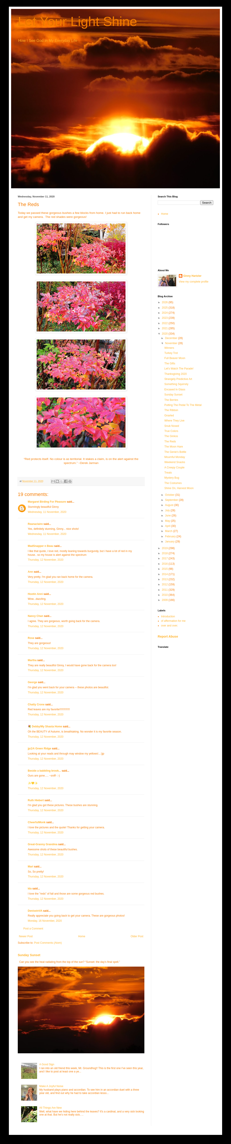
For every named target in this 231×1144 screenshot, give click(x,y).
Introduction (168, 616)
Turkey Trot (171, 353)
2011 (165, 589)
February (170, 536)
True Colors (171, 431)
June (168, 515)
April (168, 526)
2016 (165, 563)
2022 (165, 323)
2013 (165, 579)
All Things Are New (50, 1107)
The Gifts (169, 363)
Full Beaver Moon (174, 358)
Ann (30, 571)
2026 (165, 302)
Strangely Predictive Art (178, 379)
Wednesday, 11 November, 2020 (47, 512)
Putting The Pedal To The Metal (182, 405)
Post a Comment (33, 928)
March (169, 531)
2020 (165, 333)
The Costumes (173, 483)
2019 (165, 548)
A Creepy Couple (174, 467)
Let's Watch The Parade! (178, 368)
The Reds (170, 441)
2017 (165, 558)
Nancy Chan (35, 616)
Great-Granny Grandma (42, 844)
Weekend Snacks (174, 462)
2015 (165, 568)
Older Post (137, 936)
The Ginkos (171, 436)
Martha (32, 660)
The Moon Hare (173, 446)
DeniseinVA (35, 910)
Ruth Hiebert (36, 800)
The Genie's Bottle (175, 452)
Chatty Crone (36, 704)
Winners (169, 347)
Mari (30, 866)
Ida (30, 888)
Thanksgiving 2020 (175, 373)
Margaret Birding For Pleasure (47, 501)
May (168, 520)
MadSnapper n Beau (40, 546)
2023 (165, 317)
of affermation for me (173, 620)
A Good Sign (46, 1064)
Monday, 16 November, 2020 (45, 920)
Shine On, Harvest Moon (178, 488)
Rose (31, 638)
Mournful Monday (174, 457)
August (169, 505)
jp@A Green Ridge (39, 748)
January (170, 541)
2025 (165, 307)
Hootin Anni (35, 594)
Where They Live (174, 420)
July (168, 510)
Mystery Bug (171, 477)
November (171, 343)
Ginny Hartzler (192, 275)
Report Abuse (168, 636)
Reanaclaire (35, 524)
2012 (165, 584)
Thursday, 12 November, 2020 (46, 559)
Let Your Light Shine (77, 21)
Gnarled (169, 415)
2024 (165, 312)
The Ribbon (171, 410)
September (172, 500)
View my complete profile (193, 281)
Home (81, 936)
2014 (165, 574)
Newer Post (26, 936)
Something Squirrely (176, 384)
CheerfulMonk (37, 822)
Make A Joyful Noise (51, 1086)
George (32, 682)
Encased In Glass (174, 389)
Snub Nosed (171, 425)
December (171, 338)
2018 (165, 553)
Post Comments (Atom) (48, 942)
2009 (165, 600)
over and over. (169, 625)
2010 (165, 594)
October (170, 494)
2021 (165, 328)
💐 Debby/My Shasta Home (45, 726)
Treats (168, 472)
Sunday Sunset (29, 955)
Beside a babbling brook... (44, 770)
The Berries (171, 399)
